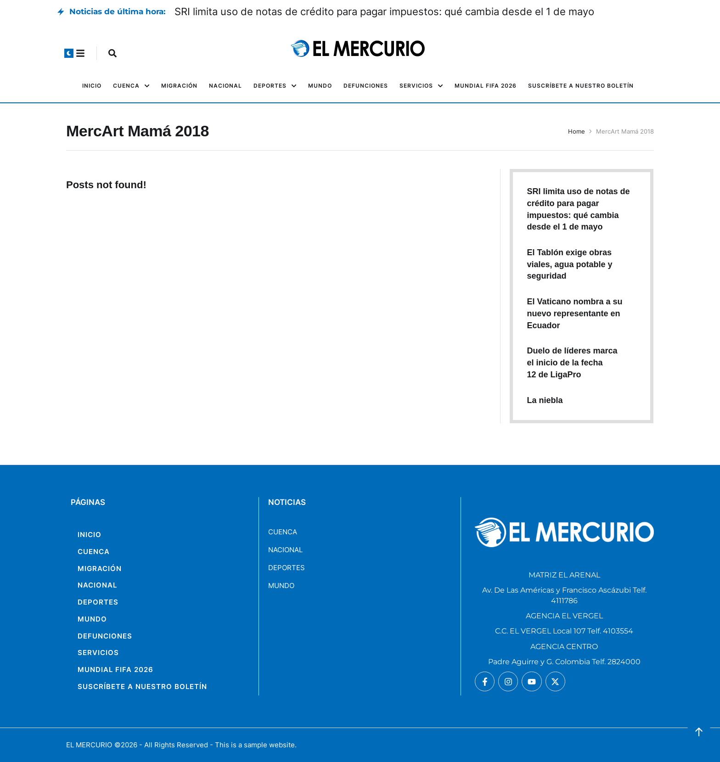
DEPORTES (286, 567)
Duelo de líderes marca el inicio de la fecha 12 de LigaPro (572, 362)
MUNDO (281, 585)
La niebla (544, 400)
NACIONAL (285, 549)
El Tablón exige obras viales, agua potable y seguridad (569, 264)
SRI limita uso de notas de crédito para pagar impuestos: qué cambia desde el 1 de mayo (384, 11)
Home (576, 131)
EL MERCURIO (89, 744)
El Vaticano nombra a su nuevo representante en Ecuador (574, 313)
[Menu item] (91, 85)
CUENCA (282, 531)
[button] (68, 53)
